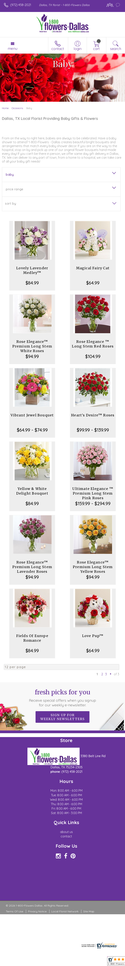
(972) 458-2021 (20, 5)
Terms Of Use (14, 911)
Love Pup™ (93, 636)
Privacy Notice (37, 911)
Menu (12, 48)
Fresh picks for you (62, 697)
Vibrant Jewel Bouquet (32, 415)
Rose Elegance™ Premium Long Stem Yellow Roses (93, 567)
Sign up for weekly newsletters (62, 717)
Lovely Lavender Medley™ (32, 270)
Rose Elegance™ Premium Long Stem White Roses (32, 346)
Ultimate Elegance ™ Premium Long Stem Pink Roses (92, 493)
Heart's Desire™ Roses (92, 415)
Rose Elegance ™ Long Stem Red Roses (93, 343)
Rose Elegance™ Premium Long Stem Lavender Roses (32, 567)
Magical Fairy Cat (93, 268)
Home (5, 108)
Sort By (10, 203)
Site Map (88, 911)
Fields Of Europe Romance (32, 638)
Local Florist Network (64, 911)
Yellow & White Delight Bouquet (32, 491)
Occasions (17, 108)
